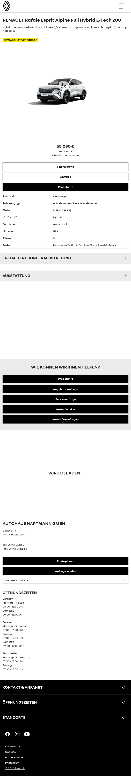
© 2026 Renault (15, 768)
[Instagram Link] (17, 734)
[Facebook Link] (7, 734)
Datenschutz (13, 746)
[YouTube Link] (27, 734)
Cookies (10, 752)
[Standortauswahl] (65, 580)
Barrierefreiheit (15, 757)
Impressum (12, 762)
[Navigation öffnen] (123, 6)
